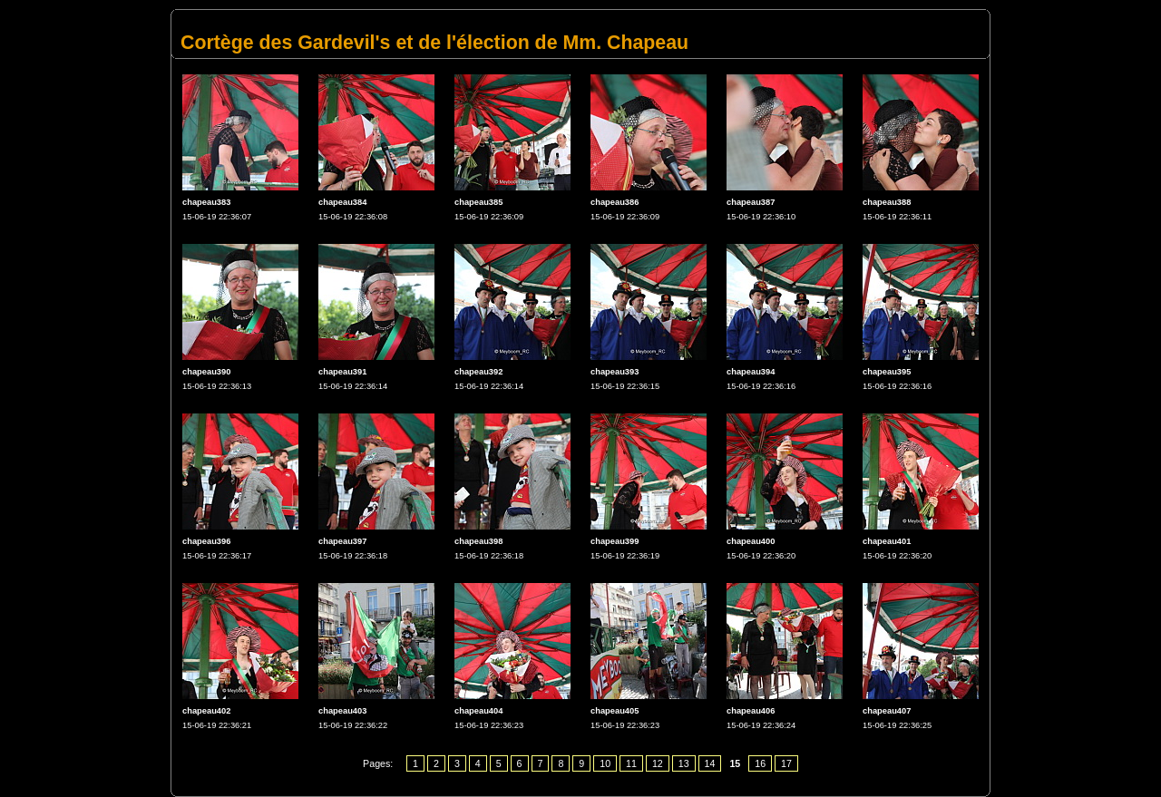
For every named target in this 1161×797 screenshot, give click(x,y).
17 (786, 763)
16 (760, 763)
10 (605, 763)
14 (710, 763)
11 (631, 763)
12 (657, 763)
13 (683, 763)
